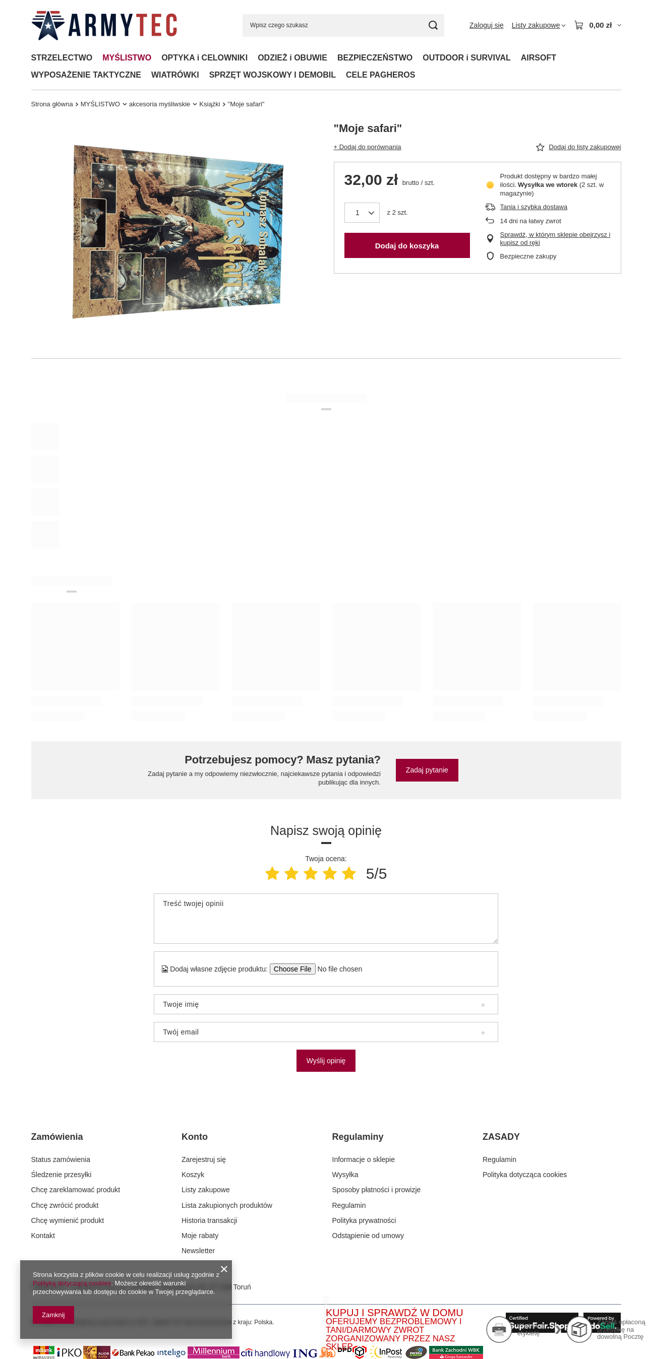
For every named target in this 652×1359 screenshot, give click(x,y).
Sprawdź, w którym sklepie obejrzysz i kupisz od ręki (555, 239)
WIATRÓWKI (175, 75)
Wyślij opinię (326, 1061)
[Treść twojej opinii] (326, 918)
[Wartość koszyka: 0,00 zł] (597, 25)
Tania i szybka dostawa (534, 207)
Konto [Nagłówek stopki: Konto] (195, 1137)
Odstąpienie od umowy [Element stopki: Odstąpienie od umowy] (368, 1236)
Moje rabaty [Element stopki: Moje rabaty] (200, 1236)
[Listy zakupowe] (539, 25)
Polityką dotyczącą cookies (72, 1283)
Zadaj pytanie (427, 770)
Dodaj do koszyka (407, 245)
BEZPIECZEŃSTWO (374, 57)
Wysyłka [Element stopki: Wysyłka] (345, 1175)
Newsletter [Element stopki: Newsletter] (198, 1251)
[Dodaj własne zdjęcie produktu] (336, 969)
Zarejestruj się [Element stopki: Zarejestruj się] (204, 1159)
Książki (209, 104)
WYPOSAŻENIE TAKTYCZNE (86, 75)
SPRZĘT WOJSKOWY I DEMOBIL (272, 75)
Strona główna (52, 104)
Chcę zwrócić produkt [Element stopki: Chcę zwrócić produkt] (65, 1205)
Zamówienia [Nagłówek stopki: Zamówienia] (57, 1137)
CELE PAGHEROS (381, 75)
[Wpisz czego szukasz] (343, 25)
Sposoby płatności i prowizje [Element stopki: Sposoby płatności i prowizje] (376, 1190)
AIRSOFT (538, 57)
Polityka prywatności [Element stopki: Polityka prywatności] (364, 1220)
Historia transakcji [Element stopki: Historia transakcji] (209, 1220)
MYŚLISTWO (126, 57)
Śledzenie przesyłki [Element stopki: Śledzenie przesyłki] (61, 1175)
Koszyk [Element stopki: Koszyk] (193, 1175)
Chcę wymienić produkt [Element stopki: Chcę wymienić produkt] (67, 1220)
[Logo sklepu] (104, 25)
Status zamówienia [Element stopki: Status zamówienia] (61, 1159)
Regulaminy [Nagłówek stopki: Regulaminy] (358, 1137)
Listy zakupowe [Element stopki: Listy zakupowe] (206, 1190)
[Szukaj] (433, 25)
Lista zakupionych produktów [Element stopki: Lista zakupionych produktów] (227, 1205)
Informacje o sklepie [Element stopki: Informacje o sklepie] (363, 1159)
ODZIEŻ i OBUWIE (292, 57)
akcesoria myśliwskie (160, 104)
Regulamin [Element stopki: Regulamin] (349, 1205)
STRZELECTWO (62, 57)
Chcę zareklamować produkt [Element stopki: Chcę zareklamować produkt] (76, 1190)
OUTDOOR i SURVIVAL (467, 57)
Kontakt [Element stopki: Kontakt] (43, 1236)
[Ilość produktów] (362, 213)
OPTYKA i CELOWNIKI (204, 57)
